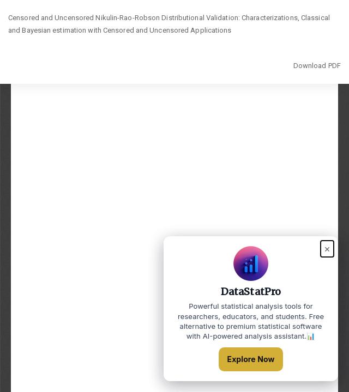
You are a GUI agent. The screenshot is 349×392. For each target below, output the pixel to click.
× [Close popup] (327, 248)
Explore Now (251, 359)
